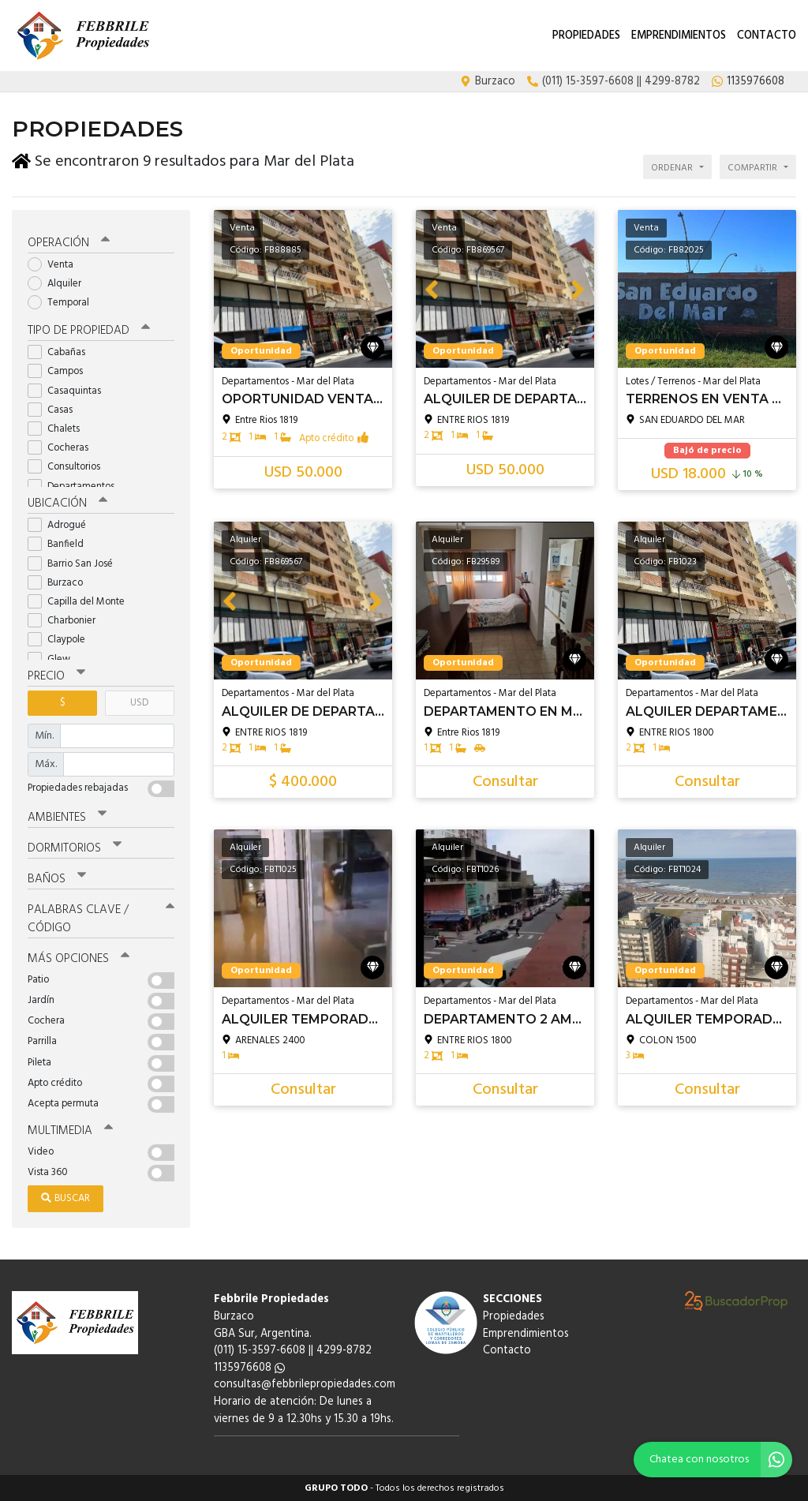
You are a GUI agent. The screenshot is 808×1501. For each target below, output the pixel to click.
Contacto (766, 36)
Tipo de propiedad (89, 329)
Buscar (65, 1197)
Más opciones (78, 958)
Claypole (61, 638)
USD (139, 702)
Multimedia (70, 1130)
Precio (56, 675)
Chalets (59, 428)
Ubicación (67, 502)
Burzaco (60, 582)
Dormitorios (75, 847)
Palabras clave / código (101, 918)
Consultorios (69, 466)
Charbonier (67, 619)
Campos (60, 370)
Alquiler (60, 282)
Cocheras (63, 447)
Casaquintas (69, 390)
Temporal (63, 301)
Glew (54, 658)
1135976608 (249, 1367)
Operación (69, 242)
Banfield (61, 543)
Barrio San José (75, 563)
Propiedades (586, 36)
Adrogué (62, 524)
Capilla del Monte (81, 600)
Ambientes (67, 816)
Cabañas (61, 351)
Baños (57, 878)
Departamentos (76, 485)
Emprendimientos (678, 36)
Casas (55, 409)
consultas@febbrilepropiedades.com (304, 1384)
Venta (56, 263)
